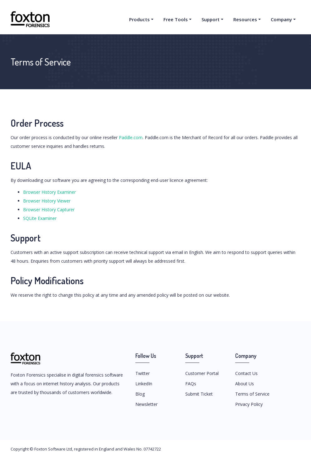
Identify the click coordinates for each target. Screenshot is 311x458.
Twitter (142, 373)
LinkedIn (143, 384)
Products (139, 19)
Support (211, 19)
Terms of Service (252, 394)
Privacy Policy (249, 404)
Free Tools (175, 19)
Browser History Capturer (49, 209)
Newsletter (146, 404)
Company (281, 19)
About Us (244, 384)
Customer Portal (202, 373)
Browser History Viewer (46, 201)
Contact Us (246, 373)
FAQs (190, 384)
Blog (140, 394)
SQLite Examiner (39, 218)
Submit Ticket (199, 394)
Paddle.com (131, 137)
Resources (245, 19)
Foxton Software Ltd (53, 449)
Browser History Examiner (49, 192)
